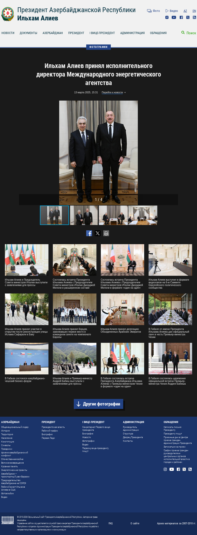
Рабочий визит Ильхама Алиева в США (13, 488)
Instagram (167, 17)
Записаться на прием (174, 446)
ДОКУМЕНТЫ (28, 33)
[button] (174, 153)
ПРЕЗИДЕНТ (76, 33)
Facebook (181, 17)
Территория (7, 434)
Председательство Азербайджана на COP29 (13, 481)
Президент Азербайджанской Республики (76, 10)
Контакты (128, 441)
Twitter (187, 17)
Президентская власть (53, 427)
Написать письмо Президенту (172, 428)
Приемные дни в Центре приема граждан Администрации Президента (178, 440)
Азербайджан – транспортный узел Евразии (15, 475)
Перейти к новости (112, 92)
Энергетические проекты (14, 470)
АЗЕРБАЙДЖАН (53, 33)
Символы (6, 445)
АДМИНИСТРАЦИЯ (132, 33)
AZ (185, 11)
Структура (128, 433)
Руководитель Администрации (131, 428)
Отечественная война (12, 459)
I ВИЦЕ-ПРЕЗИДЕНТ (102, 33)
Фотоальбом (7, 493)
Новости (86, 437)
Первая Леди (48, 438)
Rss (194, 17)
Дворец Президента (133, 437)
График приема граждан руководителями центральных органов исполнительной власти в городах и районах (177, 456)
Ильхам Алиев (37, 18)
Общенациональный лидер (14, 427)
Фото (156, 11)
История (5, 430)
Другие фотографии (101, 404)
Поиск (191, 33)
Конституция (7, 441)
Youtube (174, 17)
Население (6, 438)
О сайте (135, 523)
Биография (47, 434)
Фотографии (88, 441)
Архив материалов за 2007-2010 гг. (176, 523)
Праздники (6, 449)
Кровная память (9, 466)
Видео (174, 11)
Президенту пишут (173, 433)
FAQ (111, 523)
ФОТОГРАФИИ (98, 47)
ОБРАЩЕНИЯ (158, 33)
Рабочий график (50, 430)
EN (194, 11)
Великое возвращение (12, 462)
